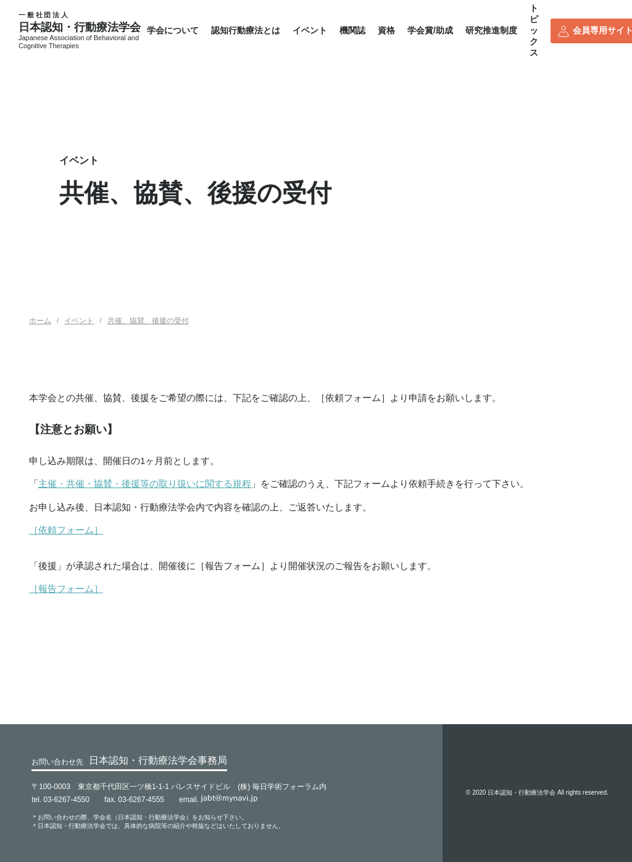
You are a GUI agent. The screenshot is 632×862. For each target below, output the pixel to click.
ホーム (40, 320)
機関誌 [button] (352, 30)
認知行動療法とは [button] (245, 30)
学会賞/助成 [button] (430, 30)
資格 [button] (386, 30)
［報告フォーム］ (66, 588)
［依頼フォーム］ (66, 530)
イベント (79, 320)
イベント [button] (310, 30)
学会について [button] (173, 30)
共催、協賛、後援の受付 (148, 320)
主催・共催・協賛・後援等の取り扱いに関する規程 (144, 483)
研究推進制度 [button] (491, 30)
